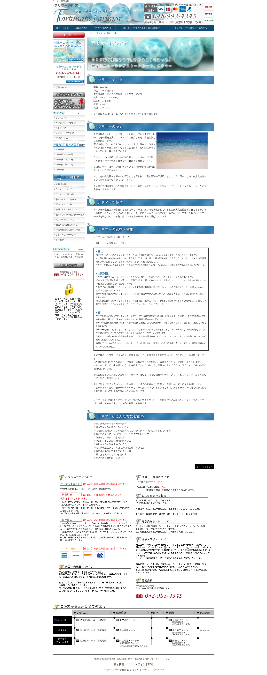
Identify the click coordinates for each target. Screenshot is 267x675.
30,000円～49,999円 (64, 159)
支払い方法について (65, 219)
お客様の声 (61, 184)
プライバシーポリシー (66, 235)
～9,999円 (60, 149)
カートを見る (62, 28)
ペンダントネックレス (66, 123)
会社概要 (60, 240)
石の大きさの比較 (64, 204)
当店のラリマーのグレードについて (191, 28)
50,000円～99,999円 (64, 165)
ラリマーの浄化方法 (65, 194)
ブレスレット (62, 118)
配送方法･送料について (66, 225)
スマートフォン (136, 664)
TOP (91, 33)
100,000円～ (61, 169)
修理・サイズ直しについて (68, 209)
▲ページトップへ (204, 467)
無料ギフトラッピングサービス (70, 214)
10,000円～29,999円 (64, 154)
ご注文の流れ (81, 28)
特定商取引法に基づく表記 (68, 229)
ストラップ (61, 128)
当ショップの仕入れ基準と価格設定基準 (141, 28)
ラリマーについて (103, 28)
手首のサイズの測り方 (66, 199)
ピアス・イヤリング (65, 133)
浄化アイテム (62, 138)
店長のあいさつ (63, 87)
